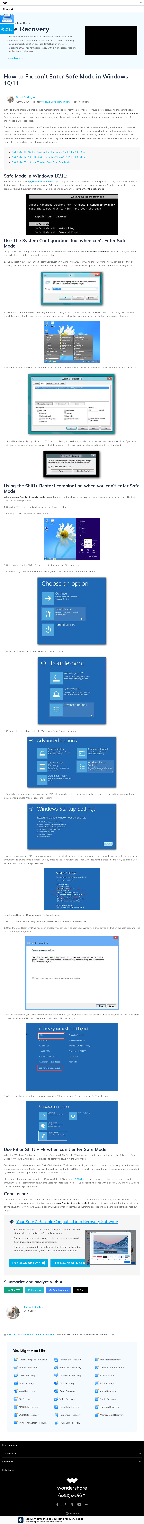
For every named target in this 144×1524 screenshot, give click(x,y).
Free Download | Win (28, 1263)
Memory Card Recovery (112, 1414)
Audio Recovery (108, 1391)
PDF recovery (107, 1375)
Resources (14, 1334)
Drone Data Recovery (70, 1375)
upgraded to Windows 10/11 (44, 181)
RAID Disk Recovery (69, 1422)
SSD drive (80, 1179)
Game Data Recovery (70, 1367)
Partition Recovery (109, 1407)
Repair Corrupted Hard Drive (33, 1359)
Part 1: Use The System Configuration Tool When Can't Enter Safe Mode (49, 152)
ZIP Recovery (107, 1383)
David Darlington (26, 97)
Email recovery (26, 1383)
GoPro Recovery (27, 1375)
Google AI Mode (58, 1290)
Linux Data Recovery (70, 1407)
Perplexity (34, 1290)
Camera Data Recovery (112, 1367)
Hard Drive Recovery (70, 1414)
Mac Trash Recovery (110, 1359)
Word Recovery (27, 1391)
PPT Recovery (66, 1383)
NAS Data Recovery (29, 1407)
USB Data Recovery (29, 1414)
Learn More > (15, 58)
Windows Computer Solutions (55, 101)
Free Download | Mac (70, 1263)
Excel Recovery (67, 1391)
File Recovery (26, 1399)
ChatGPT (13, 1290)
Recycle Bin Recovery (70, 1359)
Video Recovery (67, 1399)
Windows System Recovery (33, 1422)
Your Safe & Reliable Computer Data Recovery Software (67, 1221)
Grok (80, 1290)
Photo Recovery (108, 1399)
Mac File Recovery (28, 1367)
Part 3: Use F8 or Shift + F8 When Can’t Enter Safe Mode (41, 162)
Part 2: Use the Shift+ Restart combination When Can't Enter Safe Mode (49, 157)
